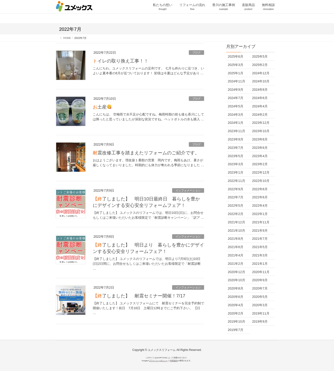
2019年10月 (236, 321)
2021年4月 (235, 255)
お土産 (102, 106)
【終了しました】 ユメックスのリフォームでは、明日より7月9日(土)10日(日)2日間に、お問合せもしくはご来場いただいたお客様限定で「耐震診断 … (147, 263)
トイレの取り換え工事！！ (120, 60)
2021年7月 (260, 238)
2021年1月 (260, 263)
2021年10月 (236, 230)
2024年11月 (236, 81)
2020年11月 (261, 272)
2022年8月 (260, 189)
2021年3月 (260, 255)
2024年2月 (260, 114)
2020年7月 (260, 288)
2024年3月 (235, 114)
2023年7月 (235, 148)
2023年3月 (235, 164)
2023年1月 (235, 172)
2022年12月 (261, 172)
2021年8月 (235, 238)
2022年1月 (260, 214)
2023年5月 (235, 156)
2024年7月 (235, 98)
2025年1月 (235, 73)
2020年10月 (236, 280)
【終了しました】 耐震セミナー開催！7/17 (139, 295)
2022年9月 (235, 189)
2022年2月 (235, 214)
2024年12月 (261, 73)
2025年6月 (235, 56)
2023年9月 (235, 139)
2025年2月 (260, 65)
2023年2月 (260, 164)
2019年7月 (235, 330)
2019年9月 (260, 321)
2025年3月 (235, 65)
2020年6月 (235, 297)
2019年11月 (261, 313)
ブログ (196, 52)
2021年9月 (260, 230)
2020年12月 (236, 272)
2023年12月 (261, 123)
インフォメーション (188, 190)
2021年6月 (235, 247)
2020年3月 (260, 305)
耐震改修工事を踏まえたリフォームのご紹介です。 (146, 152)
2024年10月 (261, 81)
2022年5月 (235, 205)
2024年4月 (260, 106)
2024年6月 (260, 98)
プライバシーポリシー (158, 361)
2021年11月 (261, 222)
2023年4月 (260, 156)
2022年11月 (236, 181)
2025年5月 (260, 56)
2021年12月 (236, 222)
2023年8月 (260, 139)
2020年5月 (260, 297)
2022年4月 (260, 205)
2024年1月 (235, 123)
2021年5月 (260, 247)
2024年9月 (235, 89)
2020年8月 (235, 288)
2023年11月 (236, 131)
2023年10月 (261, 131)
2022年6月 (260, 197)
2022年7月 (235, 197)
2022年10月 (261, 181)
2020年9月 (260, 280)
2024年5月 (235, 106)
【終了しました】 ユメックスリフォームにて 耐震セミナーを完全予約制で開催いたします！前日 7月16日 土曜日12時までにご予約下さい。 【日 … (148, 308)
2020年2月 (235, 313)
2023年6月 (260, 148)
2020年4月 (235, 305)
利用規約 (173, 361)
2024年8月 (260, 89)
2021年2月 (235, 263)
